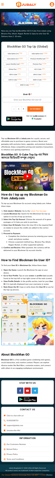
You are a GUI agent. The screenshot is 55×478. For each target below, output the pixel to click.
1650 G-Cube (15, 80)
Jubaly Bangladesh (15, 468)
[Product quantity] (19, 108)
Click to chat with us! (14, 415)
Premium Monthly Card (39, 59)
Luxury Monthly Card (15, 64)
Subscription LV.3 (15, 59)
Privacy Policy (12, 454)
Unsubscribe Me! (12, 430)
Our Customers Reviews (16, 444)
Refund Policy (12, 449)
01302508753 (11, 420)
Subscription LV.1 (15, 53)
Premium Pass (40, 64)
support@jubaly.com (13, 425)
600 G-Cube (39, 74)
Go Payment (35, 109)
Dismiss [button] (49, 475)
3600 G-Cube (40, 80)
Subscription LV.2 (40, 53)
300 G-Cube (15, 74)
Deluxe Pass (15, 69)
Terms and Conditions (15, 459)
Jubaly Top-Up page (38, 211)
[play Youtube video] (27, 176)
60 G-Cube (39, 69)
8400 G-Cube (27, 85)
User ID (27, 94)
